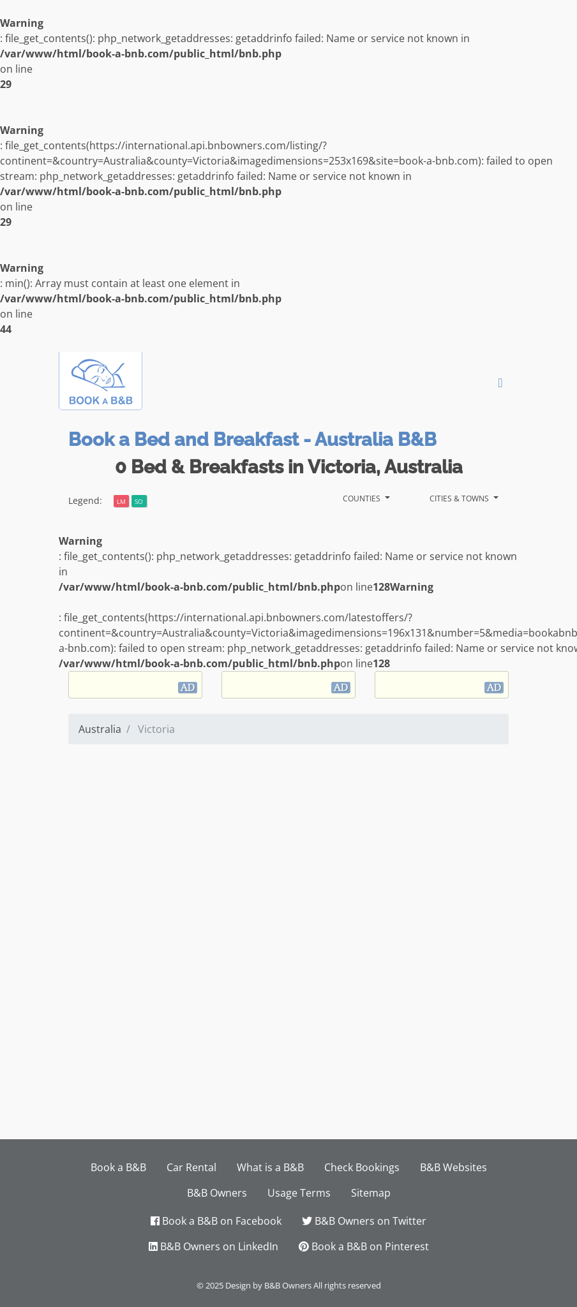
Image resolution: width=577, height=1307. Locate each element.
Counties (362, 497)
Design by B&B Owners (268, 1285)
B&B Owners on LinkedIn (213, 1246)
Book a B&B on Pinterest (364, 1246)
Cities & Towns (460, 497)
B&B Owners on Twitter (364, 1221)
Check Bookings (362, 1167)
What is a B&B (270, 1167)
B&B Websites (453, 1167)
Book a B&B (118, 1167)
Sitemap (371, 1193)
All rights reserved (347, 1285)
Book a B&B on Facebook (216, 1221)
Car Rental (191, 1167)
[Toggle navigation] (500, 382)
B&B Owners (217, 1193)
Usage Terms (299, 1193)
